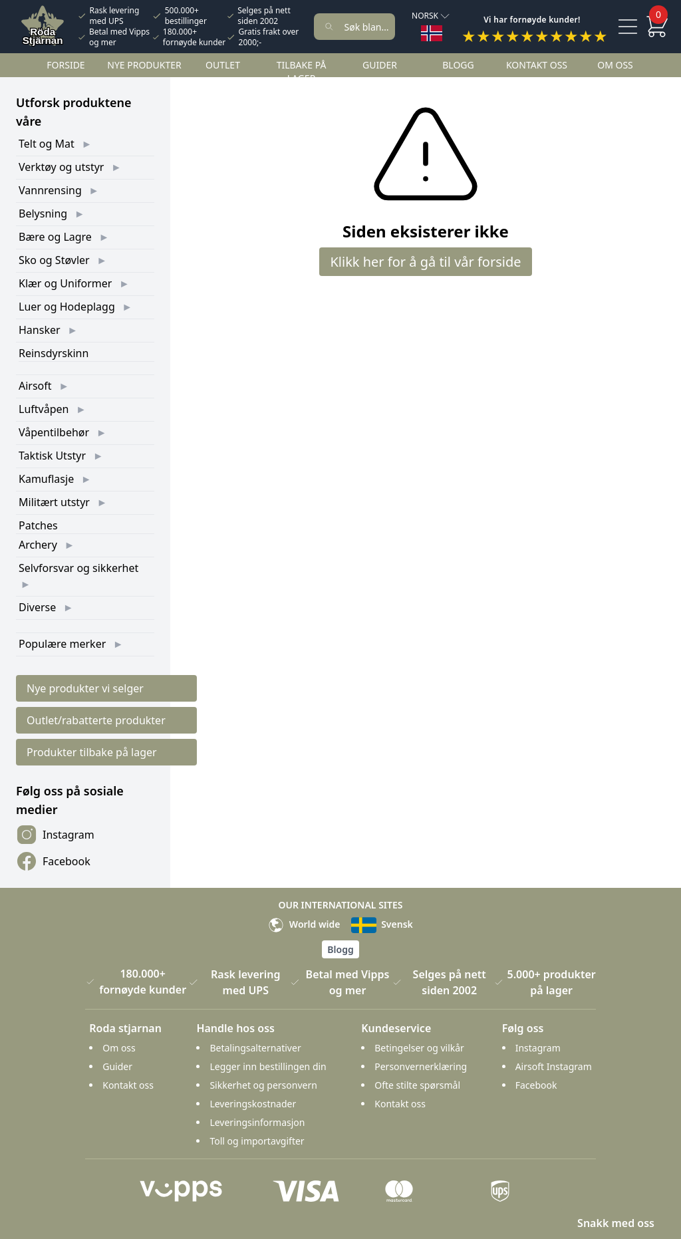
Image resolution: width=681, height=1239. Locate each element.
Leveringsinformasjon (257, 1122)
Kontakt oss (536, 65)
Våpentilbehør (54, 432)
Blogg (458, 65)
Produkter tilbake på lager (92, 752)
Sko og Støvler (54, 260)
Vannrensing (50, 190)
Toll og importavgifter (256, 1141)
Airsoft (35, 385)
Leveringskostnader (252, 1103)
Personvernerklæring (420, 1066)
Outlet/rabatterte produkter (96, 720)
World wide (304, 924)
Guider (379, 65)
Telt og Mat (46, 143)
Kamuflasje (46, 479)
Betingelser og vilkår (419, 1047)
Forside (65, 65)
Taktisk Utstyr (52, 455)
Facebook (53, 861)
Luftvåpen (43, 409)
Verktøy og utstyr (61, 167)
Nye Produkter (144, 65)
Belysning (43, 213)
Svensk (382, 924)
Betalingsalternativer (255, 1047)
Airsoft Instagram (553, 1066)
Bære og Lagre (55, 236)
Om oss (615, 65)
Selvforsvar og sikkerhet (78, 568)
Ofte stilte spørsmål (417, 1085)
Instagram (55, 834)
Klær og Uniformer (65, 283)
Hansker (40, 330)
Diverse (37, 607)
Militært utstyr (54, 502)
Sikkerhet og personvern (263, 1085)
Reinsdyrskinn (53, 353)
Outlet (222, 65)
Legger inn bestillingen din (267, 1066)
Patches (38, 525)
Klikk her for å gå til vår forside (425, 262)
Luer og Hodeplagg (67, 306)
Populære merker (62, 643)
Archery (38, 544)
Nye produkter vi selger (85, 688)
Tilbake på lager (302, 71)
